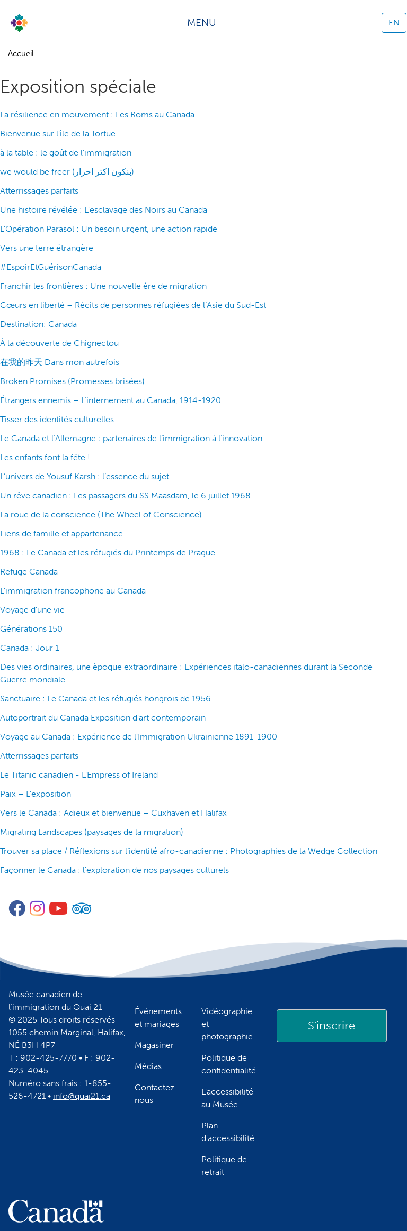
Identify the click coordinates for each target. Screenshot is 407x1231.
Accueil (21, 53)
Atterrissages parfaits (39, 191)
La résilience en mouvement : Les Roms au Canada (97, 115)
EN (394, 22)
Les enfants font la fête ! (45, 457)
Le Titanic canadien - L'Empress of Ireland (79, 775)
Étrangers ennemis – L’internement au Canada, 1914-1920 (110, 400)
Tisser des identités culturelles (57, 419)
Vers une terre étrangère (46, 248)
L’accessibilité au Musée (227, 1098)
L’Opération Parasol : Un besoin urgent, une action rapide (108, 229)
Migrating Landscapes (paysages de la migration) (91, 832)
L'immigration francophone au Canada (73, 591)
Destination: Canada (38, 324)
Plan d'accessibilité (227, 1131)
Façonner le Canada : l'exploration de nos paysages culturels (114, 870)
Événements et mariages (158, 1017)
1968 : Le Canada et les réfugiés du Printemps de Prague (107, 553)
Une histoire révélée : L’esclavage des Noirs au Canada (103, 210)
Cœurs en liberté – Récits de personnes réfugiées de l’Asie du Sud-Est (133, 305)
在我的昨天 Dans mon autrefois (59, 362)
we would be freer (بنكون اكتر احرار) (67, 172)
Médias (148, 1066)
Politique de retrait (224, 1165)
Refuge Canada (29, 572)
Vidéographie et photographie (227, 1024)
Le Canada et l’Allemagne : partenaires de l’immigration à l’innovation (131, 438)
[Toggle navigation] (205, 22)
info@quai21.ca (81, 1096)
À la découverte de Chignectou (59, 343)
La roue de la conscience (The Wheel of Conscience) (101, 514)
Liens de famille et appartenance (61, 533)
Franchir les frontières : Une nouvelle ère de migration (103, 286)
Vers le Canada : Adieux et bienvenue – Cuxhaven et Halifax (113, 813)
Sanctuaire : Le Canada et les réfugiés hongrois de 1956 (105, 699)
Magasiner (154, 1045)
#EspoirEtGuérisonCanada (50, 267)
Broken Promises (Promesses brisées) (72, 381)
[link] (332, 1025)
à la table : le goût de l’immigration (65, 153)
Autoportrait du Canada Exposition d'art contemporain (103, 718)
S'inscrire (331, 1025)
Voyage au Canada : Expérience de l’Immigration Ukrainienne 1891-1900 (138, 737)
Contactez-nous (157, 1093)
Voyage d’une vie (32, 610)
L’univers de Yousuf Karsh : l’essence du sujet (84, 476)
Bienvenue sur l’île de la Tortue (58, 134)
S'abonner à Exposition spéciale (4, 887)
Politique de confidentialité (228, 1064)
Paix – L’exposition (35, 794)
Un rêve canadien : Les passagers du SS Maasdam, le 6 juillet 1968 (125, 495)
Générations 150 (31, 629)
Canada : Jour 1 (29, 648)
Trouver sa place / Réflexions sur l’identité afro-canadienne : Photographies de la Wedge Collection (188, 851)
